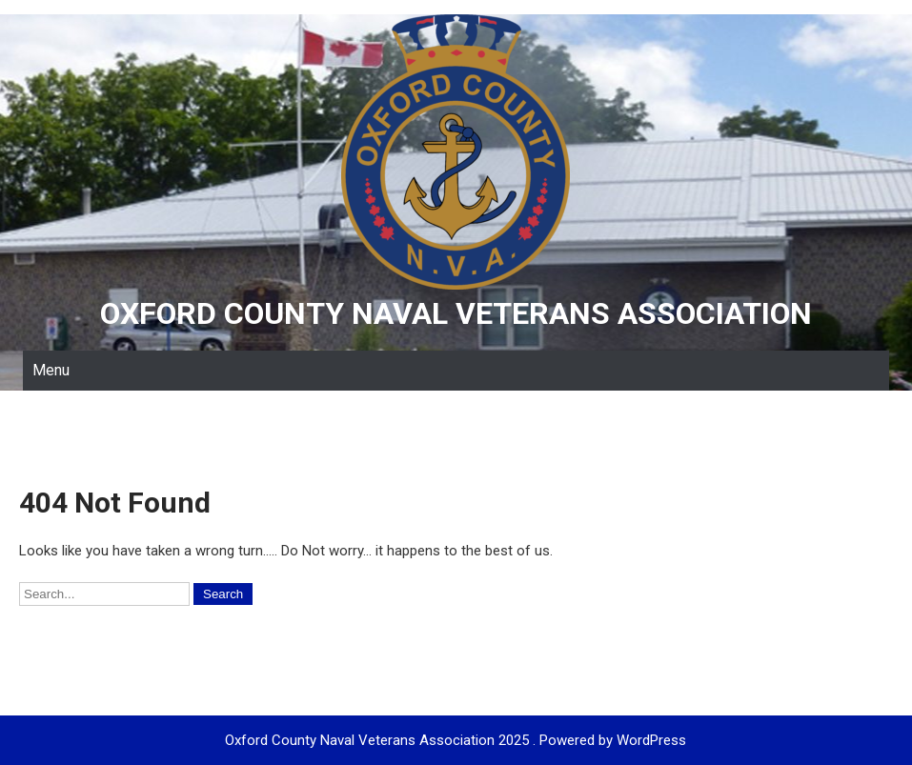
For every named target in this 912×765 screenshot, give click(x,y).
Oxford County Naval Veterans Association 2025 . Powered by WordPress (455, 740)
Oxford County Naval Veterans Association (456, 313)
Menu (51, 370)
